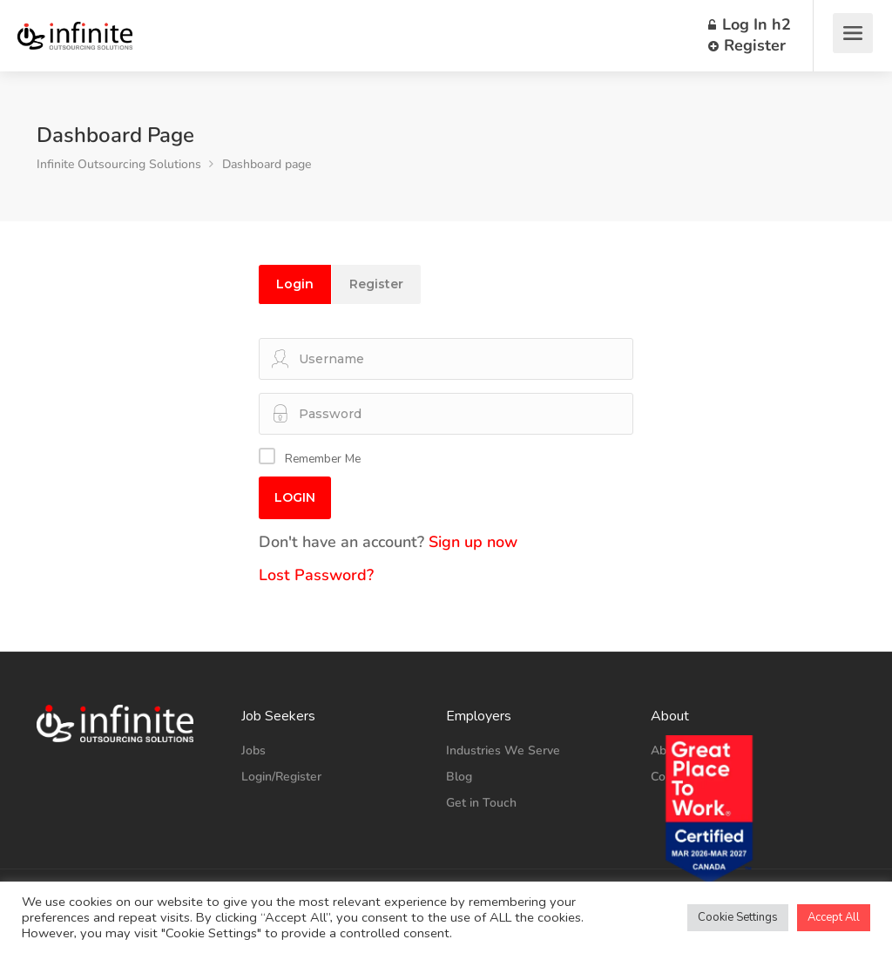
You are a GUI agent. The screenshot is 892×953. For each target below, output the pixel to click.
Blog (459, 776)
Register (747, 46)
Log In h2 (749, 25)
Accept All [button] (834, 917)
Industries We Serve (503, 750)
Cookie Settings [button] (738, 917)
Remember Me (323, 458)
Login (295, 284)
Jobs (253, 750)
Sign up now (473, 541)
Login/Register (281, 776)
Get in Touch (481, 802)
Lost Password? (316, 574)
